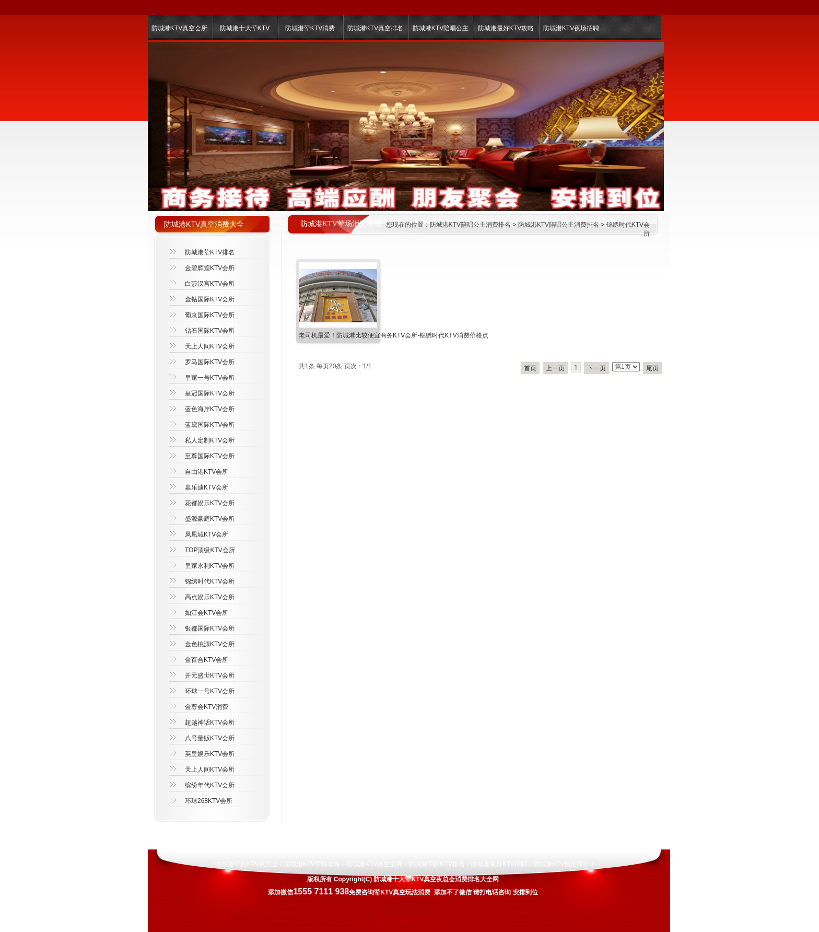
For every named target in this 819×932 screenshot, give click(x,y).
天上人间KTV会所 (210, 346)
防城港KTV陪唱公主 (441, 28)
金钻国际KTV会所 (210, 299)
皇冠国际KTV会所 (210, 393)
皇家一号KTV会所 (210, 377)
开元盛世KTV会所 (210, 675)
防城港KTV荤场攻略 (312, 864)
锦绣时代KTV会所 (210, 581)
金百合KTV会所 (206, 659)
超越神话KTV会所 (210, 722)
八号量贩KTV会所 (210, 738)
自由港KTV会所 (206, 471)
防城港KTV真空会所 (179, 28)
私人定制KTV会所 (210, 440)
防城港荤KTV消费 (310, 28)
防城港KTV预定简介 (561, 864)
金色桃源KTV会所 (210, 644)
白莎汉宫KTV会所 (210, 283)
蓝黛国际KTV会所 (210, 424)
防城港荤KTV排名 (210, 252)
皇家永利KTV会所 (210, 565)
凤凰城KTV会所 (206, 534)
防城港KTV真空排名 (375, 28)
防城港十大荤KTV (245, 28)
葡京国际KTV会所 (210, 315)
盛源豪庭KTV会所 (210, 518)
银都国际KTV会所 (210, 628)
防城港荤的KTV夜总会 (246, 864)
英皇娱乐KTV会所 (210, 754)
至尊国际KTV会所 (210, 456)
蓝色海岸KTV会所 (210, 409)
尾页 (652, 368)
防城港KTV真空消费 (374, 864)
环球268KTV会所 (208, 801)
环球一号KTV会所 (210, 691)
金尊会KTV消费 (206, 706)
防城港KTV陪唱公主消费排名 (470, 224)
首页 (530, 368)
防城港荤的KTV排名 (436, 864)
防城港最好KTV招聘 (499, 864)
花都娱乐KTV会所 (210, 503)
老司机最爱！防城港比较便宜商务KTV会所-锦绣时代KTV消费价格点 (393, 335)
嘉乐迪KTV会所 (206, 487)
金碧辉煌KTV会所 (210, 268)
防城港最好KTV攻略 (506, 28)
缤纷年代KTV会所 (210, 785)
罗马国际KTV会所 (210, 362)
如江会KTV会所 (206, 612)
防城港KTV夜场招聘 (571, 28)
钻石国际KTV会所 (210, 330)
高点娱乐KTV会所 (210, 597)
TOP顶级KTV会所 (210, 550)
